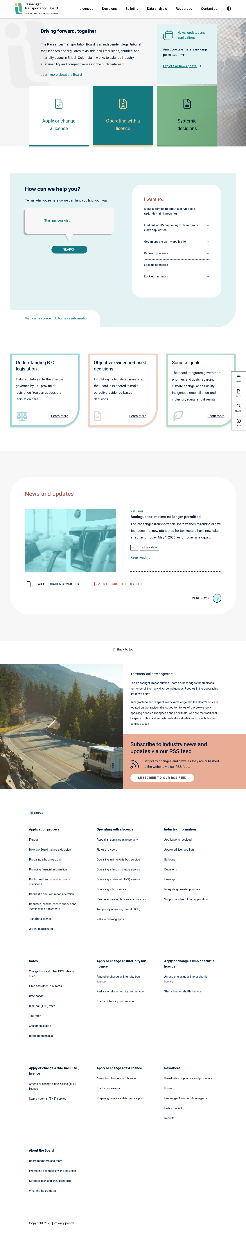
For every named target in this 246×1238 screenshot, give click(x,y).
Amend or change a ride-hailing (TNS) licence (52, 1086)
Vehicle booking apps (110, 919)
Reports (169, 1118)
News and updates (49, 493)
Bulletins (132, 8)
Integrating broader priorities (182, 889)
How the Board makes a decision (50, 849)
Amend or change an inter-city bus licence (118, 979)
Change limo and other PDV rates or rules (52, 973)
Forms (168, 1088)
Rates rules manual (41, 1036)
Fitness (34, 839)
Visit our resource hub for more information (56, 318)
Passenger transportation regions (185, 1098)
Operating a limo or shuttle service (118, 869)
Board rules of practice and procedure (188, 1078)
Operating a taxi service (111, 889)
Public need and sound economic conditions (50, 881)
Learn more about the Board (61, 74)
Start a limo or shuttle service (183, 991)
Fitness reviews (107, 849)
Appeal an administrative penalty (117, 839)
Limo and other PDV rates (45, 986)
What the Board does (42, 1191)
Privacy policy (64, 1223)
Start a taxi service (108, 1088)
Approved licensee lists (179, 849)
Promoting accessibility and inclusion (52, 1171)
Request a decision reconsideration (51, 894)
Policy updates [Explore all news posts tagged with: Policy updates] (149, 547)
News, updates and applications (191, 35)
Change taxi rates (40, 1026)
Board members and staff (45, 1161)
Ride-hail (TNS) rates (42, 1006)
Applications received (178, 839)
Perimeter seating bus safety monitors (121, 899)
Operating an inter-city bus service (118, 859)
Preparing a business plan (45, 859)
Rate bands (36, 996)
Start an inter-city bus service (115, 1001)
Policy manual (173, 1108)
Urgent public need (41, 929)
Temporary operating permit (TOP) (118, 909)
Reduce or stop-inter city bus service (120, 991)
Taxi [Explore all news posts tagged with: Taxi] (134, 547)
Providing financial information (48, 869)
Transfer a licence (40, 919)
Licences (86, 8)
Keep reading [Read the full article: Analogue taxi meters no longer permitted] (140, 557)
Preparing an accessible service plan (120, 1098)
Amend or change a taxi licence (116, 1078)
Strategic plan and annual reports (50, 1181)
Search (69, 249)
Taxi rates (35, 1016)
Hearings (170, 879)
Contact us (209, 8)
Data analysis (157, 8)
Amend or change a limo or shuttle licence (186, 979)
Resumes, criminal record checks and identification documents (52, 906)
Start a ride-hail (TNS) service (47, 1099)
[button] (176, 211)
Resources (184, 8)
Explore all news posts (182, 66)
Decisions (109, 8)
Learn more (59, 416)
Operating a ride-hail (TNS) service (118, 879)
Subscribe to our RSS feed (162, 778)
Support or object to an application (186, 899)
